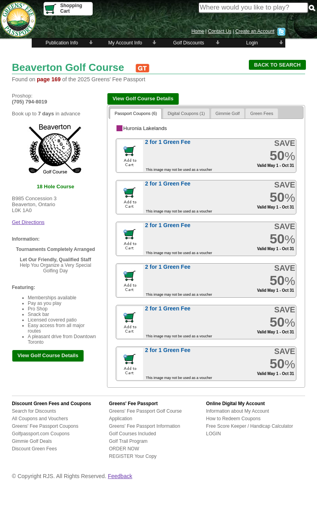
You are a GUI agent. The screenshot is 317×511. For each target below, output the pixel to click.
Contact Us (219, 31)
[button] (277, 64)
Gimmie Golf (228, 113)
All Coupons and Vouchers (40, 418)
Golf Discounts (188, 43)
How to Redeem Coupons (233, 418)
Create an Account (255, 31)
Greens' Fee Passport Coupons (45, 426)
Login (252, 43)
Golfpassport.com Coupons (40, 433)
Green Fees (261, 113)
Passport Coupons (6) (136, 113)
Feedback (120, 476)
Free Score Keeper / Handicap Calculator (249, 426)
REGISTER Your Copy (133, 456)
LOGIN (213, 433)
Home (197, 31)
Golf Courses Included (132, 433)
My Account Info (125, 43)
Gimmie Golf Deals (32, 441)
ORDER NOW (124, 449)
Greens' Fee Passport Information (144, 426)
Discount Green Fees (34, 449)
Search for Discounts (34, 411)
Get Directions (28, 222)
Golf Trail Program (128, 441)
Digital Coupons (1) (186, 113)
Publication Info (62, 43)
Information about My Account (237, 411)
